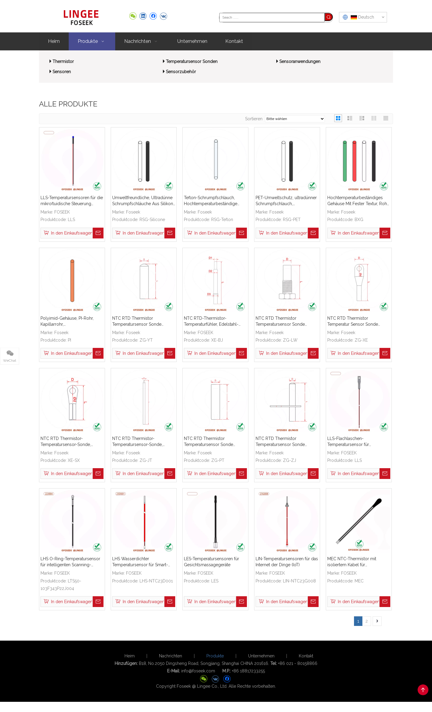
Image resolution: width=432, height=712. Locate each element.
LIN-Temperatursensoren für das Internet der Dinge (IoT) (287, 561)
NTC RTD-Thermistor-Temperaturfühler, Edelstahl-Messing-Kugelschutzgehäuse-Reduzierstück (214, 321)
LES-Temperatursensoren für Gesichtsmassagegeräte (211, 561)
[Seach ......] (272, 17)
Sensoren (61, 71)
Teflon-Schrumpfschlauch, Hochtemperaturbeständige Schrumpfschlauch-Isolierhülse (214, 201)
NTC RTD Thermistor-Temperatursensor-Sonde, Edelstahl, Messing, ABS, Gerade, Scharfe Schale (137, 441)
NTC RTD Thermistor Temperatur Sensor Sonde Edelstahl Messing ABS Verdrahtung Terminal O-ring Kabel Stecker (355, 321)
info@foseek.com (198, 675)
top (423, 689)
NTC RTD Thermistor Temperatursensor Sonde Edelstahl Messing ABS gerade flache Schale (213, 441)
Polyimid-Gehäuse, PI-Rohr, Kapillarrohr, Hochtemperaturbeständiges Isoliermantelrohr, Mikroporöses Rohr (71, 321)
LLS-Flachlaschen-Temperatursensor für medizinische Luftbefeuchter (354, 441)
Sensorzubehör (181, 71)
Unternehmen (261, 660)
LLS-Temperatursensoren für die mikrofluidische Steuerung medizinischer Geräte (71, 201)
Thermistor (63, 61)
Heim (129, 660)
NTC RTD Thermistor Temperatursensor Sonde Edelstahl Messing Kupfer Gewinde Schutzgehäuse (280, 321)
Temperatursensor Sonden (192, 61)
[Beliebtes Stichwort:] (329, 17)
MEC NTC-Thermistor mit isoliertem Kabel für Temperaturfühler (351, 562)
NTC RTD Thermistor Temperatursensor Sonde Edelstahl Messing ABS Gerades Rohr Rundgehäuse (143, 321)
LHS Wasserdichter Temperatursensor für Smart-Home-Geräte (140, 562)
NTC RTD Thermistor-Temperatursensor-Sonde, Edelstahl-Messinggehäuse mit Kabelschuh (70, 441)
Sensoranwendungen (299, 61)
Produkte (215, 660)
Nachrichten (170, 660)
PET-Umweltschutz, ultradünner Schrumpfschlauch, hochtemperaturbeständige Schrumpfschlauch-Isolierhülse (286, 201)
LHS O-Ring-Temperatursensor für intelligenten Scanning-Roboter (70, 562)
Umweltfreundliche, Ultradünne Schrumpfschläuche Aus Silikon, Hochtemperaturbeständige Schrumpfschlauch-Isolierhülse (143, 201)
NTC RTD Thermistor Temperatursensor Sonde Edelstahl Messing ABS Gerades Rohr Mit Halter (286, 441)
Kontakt (306, 660)
